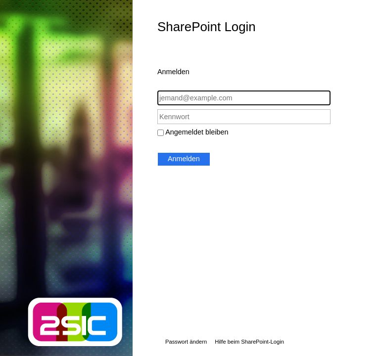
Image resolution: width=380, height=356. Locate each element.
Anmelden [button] (184, 159)
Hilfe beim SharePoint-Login (249, 342)
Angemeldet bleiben (196, 132)
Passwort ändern (186, 342)
